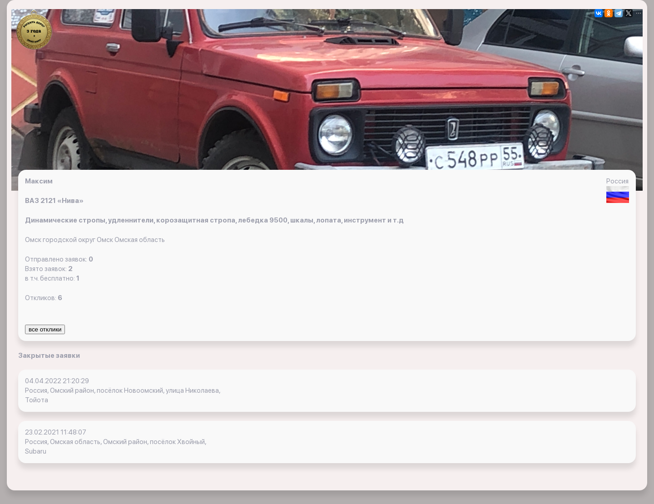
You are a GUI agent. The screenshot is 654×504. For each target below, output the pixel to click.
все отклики (45, 329)
